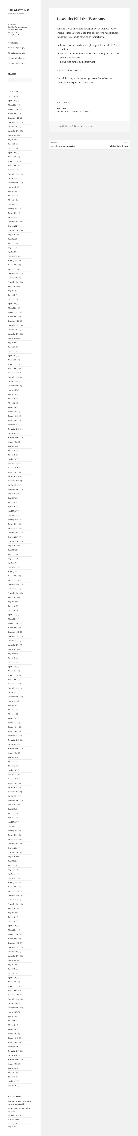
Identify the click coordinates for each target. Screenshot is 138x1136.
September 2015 (13, 645)
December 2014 (13, 684)
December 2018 (13, 476)
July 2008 (11, 1016)
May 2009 (11, 973)
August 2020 (12, 390)
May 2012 (11, 818)
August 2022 (12, 286)
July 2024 (11, 191)
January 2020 (12, 420)
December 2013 (13, 736)
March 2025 (12, 157)
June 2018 (11, 502)
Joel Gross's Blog (18, 9)
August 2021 (12, 338)
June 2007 (11, 1072)
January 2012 (12, 835)
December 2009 (13, 943)
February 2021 (13, 364)
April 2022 (12, 304)
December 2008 (13, 995)
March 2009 (12, 982)
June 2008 (11, 1021)
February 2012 (13, 831)
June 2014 (11, 710)
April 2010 (12, 926)
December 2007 (13, 1047)
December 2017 (13, 528)
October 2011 (12, 848)
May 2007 (11, 1077)
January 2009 (12, 990)
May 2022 (11, 299)
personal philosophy (18, 48)
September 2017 (13, 541)
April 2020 (12, 407)
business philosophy (18, 53)
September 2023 (13, 230)
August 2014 (12, 701)
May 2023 (11, 247)
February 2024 (13, 209)
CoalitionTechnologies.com (17, 27)
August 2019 (12, 442)
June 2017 (11, 554)
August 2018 (12, 494)
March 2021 (12, 360)
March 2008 (12, 1034)
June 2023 (11, 243)
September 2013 (13, 749)
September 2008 (13, 1008)
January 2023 (12, 265)
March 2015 (12, 671)
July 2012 (11, 809)
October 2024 (13, 178)
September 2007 (13, 1060)
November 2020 (13, 377)
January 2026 (12, 114)
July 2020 (11, 394)
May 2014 (11, 714)
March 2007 (12, 1085)
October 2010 (13, 900)
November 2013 (13, 740)
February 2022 (13, 312)
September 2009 (13, 956)
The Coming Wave (14, 1115)
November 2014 (13, 688)
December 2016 (13, 580)
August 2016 (12, 597)
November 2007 (13, 1051)
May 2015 (11, 662)
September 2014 (13, 697)
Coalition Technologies (82, 111)
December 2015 (13, 632)
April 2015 (12, 666)
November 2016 (13, 584)
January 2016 (12, 628)
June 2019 (11, 450)
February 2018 (13, 520)
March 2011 (12, 878)
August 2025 (12, 135)
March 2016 (12, 619)
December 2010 (13, 891)
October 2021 (13, 330)
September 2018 (13, 489)
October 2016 (13, 589)
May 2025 (11, 148)
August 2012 (12, 805)
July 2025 (11, 139)
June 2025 (11, 144)
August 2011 (12, 857)
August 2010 (12, 908)
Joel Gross (75, 126)
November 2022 (13, 273)
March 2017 (12, 567)
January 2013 (12, 783)
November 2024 (13, 174)
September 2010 (13, 904)
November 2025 (13, 122)
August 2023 (12, 235)
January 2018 (12, 524)
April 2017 (12, 563)
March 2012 (12, 826)
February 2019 (13, 468)
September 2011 (13, 852)
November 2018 (13, 481)
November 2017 (13, 533)
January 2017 (12, 576)
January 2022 (12, 317)
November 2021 (13, 325)
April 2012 (12, 822)
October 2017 (13, 537)
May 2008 (11, 1025)
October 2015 (13, 641)
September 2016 (13, 593)
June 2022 (11, 295)
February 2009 (13, 986)
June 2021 (11, 347)
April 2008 (12, 1029)
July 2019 (11, 446)
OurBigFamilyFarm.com (16, 35)
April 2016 (12, 615)
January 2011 (12, 887)
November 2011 (13, 844)
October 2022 (13, 278)
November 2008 (13, 999)
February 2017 (13, 571)
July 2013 (11, 757)
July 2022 (11, 291)
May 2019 (11, 455)
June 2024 (11, 196)
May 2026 (11, 96)
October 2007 (13, 1055)
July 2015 (11, 653)
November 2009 (13, 947)
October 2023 (13, 226)
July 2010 (11, 913)
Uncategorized (88, 126)
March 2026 (12, 105)
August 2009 (12, 960)
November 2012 (13, 792)
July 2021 (11, 342)
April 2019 (12, 459)
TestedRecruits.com (15, 30)
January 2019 (12, 472)
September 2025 (13, 131)
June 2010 (11, 917)
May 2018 (11, 507)
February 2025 (13, 161)
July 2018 (11, 498)
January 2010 (12, 939)
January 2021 (12, 368)
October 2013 (13, 744)
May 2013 (11, 766)
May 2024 (11, 200)
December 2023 (13, 217)
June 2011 (11, 865)
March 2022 (12, 308)
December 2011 (13, 839)
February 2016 (13, 623)
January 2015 (12, 679)
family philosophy (17, 63)
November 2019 (13, 429)
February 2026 (13, 109)
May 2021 (11, 351)
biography (14, 43)
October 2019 (13, 433)
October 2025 (13, 127)
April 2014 (12, 718)
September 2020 (13, 386)
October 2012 (13, 796)
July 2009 (11, 964)
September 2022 (13, 282)
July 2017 (11, 550)
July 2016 (11, 602)
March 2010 (12, 930)
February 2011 (13, 882)
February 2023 (13, 260)
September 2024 (13, 183)
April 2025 (12, 152)
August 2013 (12, 753)
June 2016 (11, 606)
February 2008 (13, 1038)
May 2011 (11, 869)
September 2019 (13, 438)
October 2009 (13, 952)
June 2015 (11, 658)
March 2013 (12, 774)
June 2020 (11, 399)
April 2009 (12, 977)
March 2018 (12, 515)
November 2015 (13, 636)
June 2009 (11, 969)
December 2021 (13, 321)
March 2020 (12, 412)
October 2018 (13, 485)
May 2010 (11, 921)
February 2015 (13, 675)
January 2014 (12, 731)
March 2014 (12, 723)
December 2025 (13, 118)
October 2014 (13, 692)
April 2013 (12, 770)
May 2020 (11, 403)
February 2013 (13, 779)
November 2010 (13, 895)
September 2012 (13, 800)
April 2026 (12, 101)
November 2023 (13, 222)
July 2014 (11, 705)
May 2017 (11, 558)
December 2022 (13, 269)
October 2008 (13, 1003)
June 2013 (11, 761)
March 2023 (12, 256)
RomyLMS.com (13, 32)
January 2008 (12, 1042)
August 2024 (12, 187)
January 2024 (12, 213)
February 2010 (13, 934)
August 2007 (12, 1064)
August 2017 (12, 546)
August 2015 (12, 649)
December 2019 (13, 425)
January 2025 (12, 165)
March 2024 (12, 204)
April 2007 (12, 1081)
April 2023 (12, 252)
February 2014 (13, 727)
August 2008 (12, 1012)
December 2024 (13, 170)
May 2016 (11, 610)
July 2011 (11, 861)
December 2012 (13, 787)
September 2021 (13, 334)
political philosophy (18, 58)
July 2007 (11, 1068)
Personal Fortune (14, 1119)
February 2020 (13, 416)
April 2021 (12, 355)
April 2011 (12, 874)
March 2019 (12, 463)
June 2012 (11, 813)
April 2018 (12, 511)
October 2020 (13, 381)
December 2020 (13, 373)
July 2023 (11, 239)
